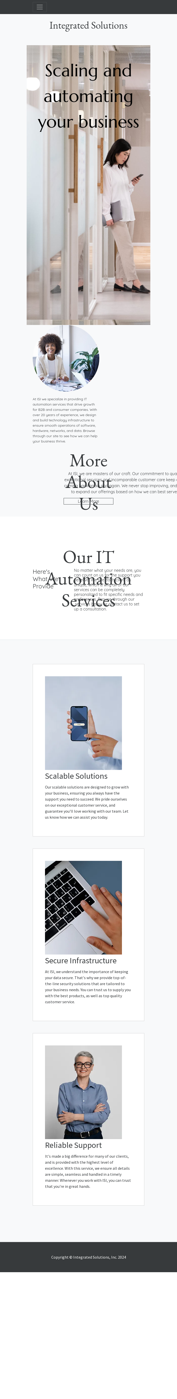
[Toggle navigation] (40, 7)
